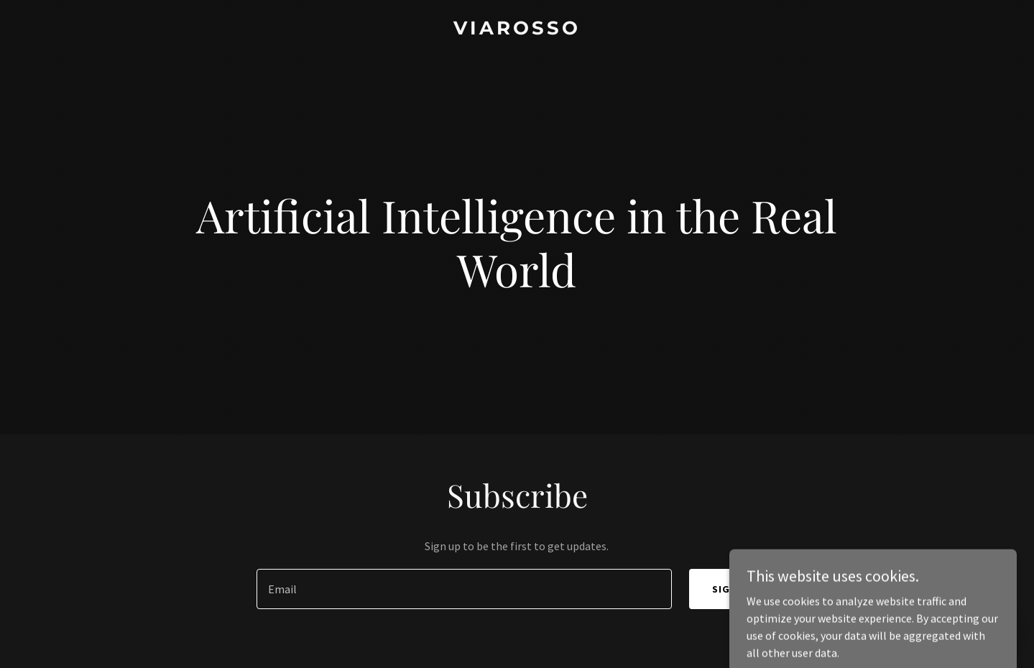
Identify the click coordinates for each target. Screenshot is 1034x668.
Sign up (733, 589)
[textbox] (464, 589)
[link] (517, 30)
